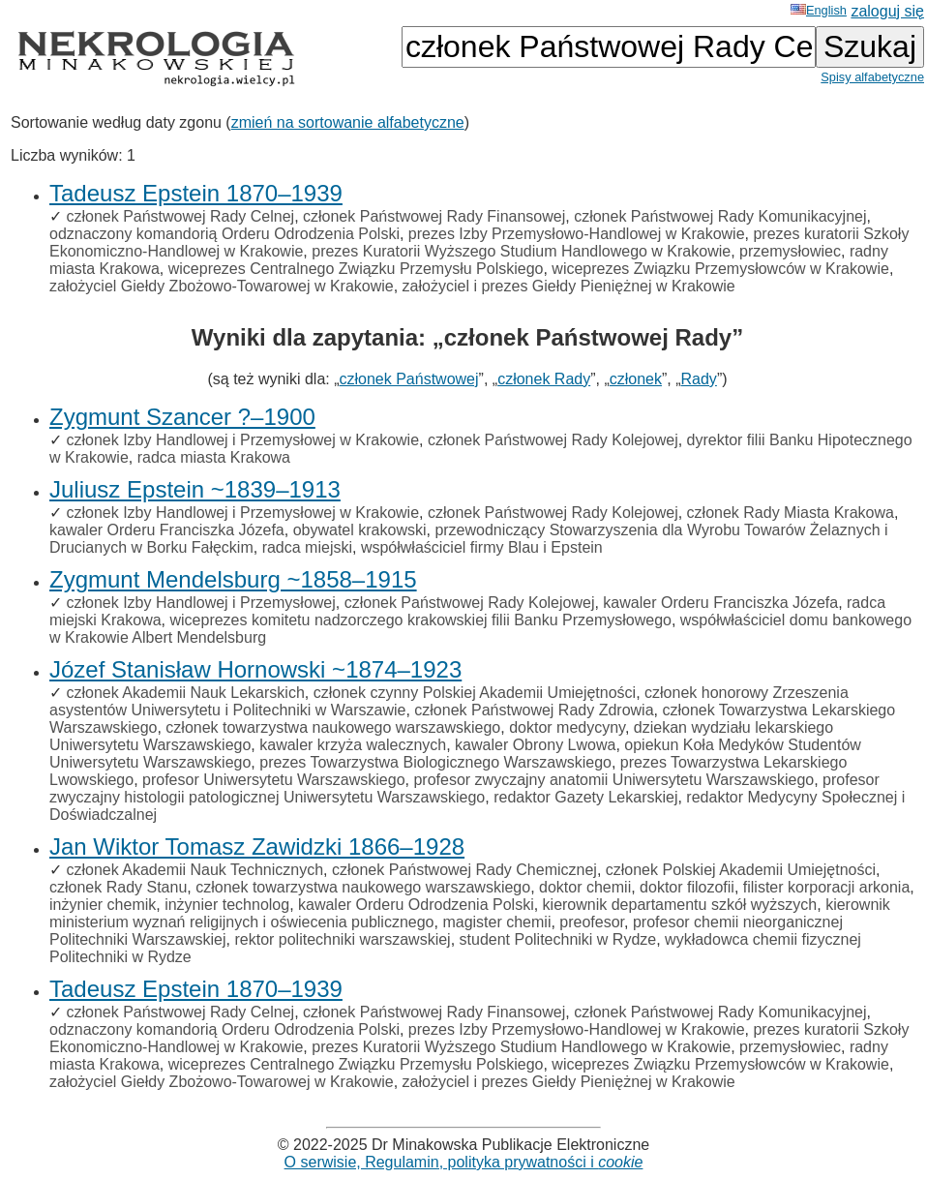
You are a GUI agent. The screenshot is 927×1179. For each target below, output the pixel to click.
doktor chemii (585, 887)
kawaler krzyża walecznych (352, 745)
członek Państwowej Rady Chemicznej (464, 870)
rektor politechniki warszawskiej (342, 939)
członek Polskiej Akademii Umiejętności (741, 870)
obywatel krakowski (360, 530)
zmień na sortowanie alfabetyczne (347, 122)
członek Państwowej (409, 379)
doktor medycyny (567, 727)
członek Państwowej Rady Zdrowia (533, 710)
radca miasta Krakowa (213, 457)
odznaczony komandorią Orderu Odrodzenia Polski (224, 234)
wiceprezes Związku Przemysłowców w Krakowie (720, 268)
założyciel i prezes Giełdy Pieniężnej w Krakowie (569, 286)
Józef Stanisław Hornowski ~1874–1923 (255, 669)
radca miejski (307, 547)
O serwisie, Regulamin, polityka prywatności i (463, 1162)
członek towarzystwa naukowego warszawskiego (332, 727)
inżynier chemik (102, 904)
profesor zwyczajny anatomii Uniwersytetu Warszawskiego (613, 779)
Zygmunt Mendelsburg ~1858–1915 (233, 579)
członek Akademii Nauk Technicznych (194, 870)
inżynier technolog (226, 904)
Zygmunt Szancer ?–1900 (182, 417)
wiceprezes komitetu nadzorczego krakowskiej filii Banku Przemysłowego (420, 620)
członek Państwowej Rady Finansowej (434, 216)
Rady (699, 379)
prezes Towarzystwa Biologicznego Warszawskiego (435, 762)
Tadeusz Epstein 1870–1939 (196, 193)
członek (636, 379)
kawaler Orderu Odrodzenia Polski (416, 904)
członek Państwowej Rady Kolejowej (553, 440)
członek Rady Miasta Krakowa (790, 512)
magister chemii (496, 922)
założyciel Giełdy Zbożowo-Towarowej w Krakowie (221, 286)
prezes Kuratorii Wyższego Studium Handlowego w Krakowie (521, 251)
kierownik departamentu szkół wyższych (680, 904)
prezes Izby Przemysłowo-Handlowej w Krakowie (576, 234)
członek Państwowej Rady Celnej (180, 216)
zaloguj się (887, 11)
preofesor (591, 922)
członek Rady (543, 379)
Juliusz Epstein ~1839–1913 (195, 489)
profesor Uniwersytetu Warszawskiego (273, 779)
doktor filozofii (687, 887)
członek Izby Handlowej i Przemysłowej (200, 602)
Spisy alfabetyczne (872, 77)
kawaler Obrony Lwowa (535, 745)
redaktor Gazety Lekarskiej (585, 797)
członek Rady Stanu (118, 887)
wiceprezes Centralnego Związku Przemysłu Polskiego (356, 268)
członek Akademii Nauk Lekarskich (185, 692)
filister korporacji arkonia (827, 887)
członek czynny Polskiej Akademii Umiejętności (475, 692)
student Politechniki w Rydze (558, 939)
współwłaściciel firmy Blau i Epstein (482, 547)
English (819, 10)
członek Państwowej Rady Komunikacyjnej (720, 216)
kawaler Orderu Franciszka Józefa (166, 530)
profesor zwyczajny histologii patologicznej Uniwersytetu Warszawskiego (464, 788)
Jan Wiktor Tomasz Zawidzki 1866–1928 (256, 846)
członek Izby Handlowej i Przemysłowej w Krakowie (242, 440)
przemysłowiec (790, 251)
